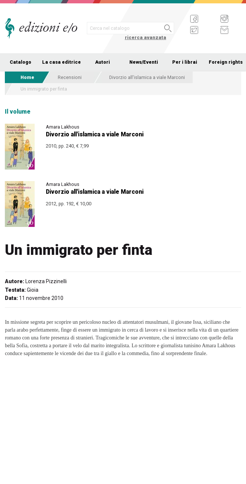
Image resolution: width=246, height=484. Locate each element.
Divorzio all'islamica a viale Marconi (147, 77)
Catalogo (20, 62)
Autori (102, 62)
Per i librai (184, 62)
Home (27, 77)
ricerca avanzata (145, 37)
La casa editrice (61, 62)
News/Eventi (143, 62)
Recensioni (70, 77)
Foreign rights (226, 62)
